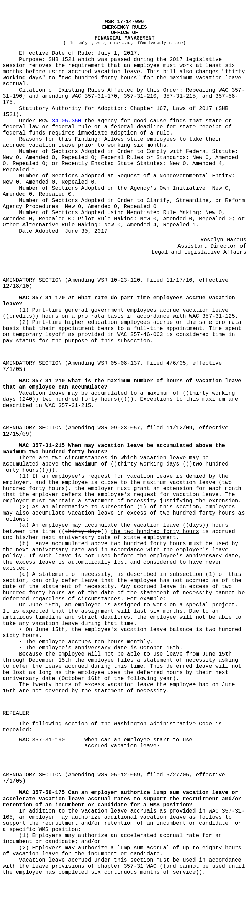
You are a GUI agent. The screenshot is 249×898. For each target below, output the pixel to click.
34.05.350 (66, 121)
